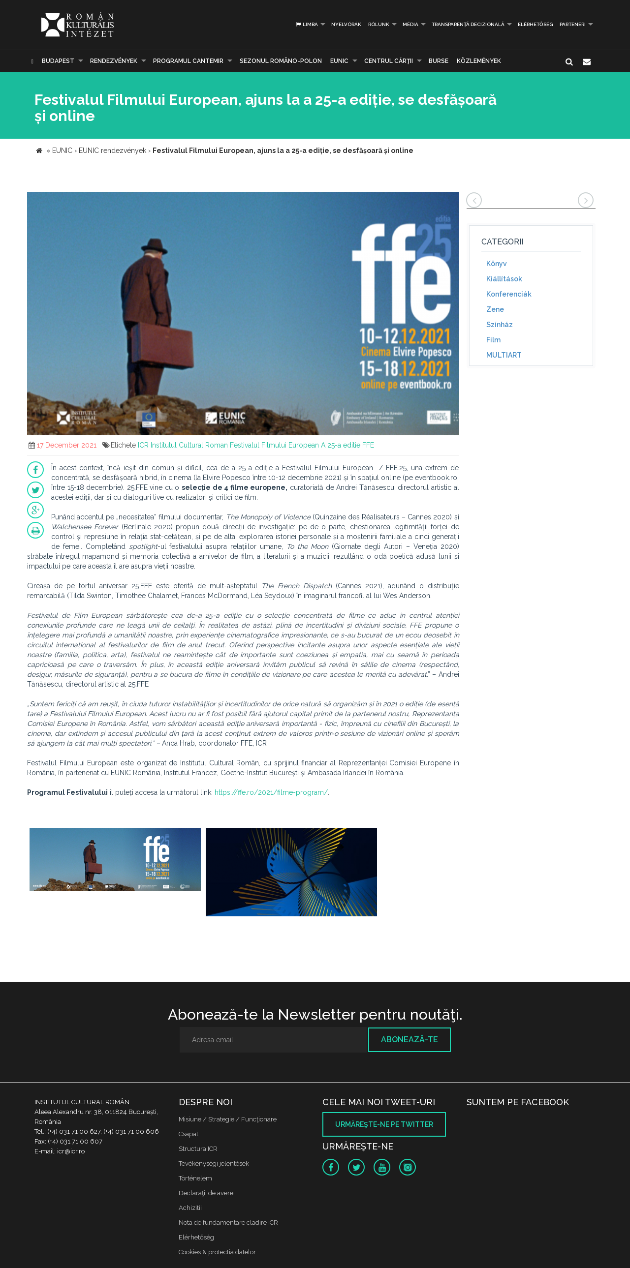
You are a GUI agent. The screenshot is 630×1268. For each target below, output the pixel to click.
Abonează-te (409, 1039)
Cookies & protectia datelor (217, 1252)
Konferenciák (509, 294)
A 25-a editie (340, 445)
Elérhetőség (535, 24)
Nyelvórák (346, 24)
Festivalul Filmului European (274, 445)
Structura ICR (198, 1148)
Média (410, 24)
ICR (143, 445)
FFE (368, 445)
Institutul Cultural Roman (189, 445)
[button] (450, 201)
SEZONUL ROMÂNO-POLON (281, 61)
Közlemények (479, 61)
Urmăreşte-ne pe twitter (384, 1124)
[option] (115, 865)
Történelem (195, 1178)
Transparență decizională (468, 24)
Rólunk (378, 24)
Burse (438, 61)
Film (493, 340)
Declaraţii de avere (206, 1193)
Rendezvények (113, 61)
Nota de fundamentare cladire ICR (228, 1222)
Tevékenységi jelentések (214, 1163)
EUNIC (339, 61)
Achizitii (190, 1207)
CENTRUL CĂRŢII (388, 61)
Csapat (188, 1134)
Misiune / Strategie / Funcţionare (228, 1119)
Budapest (58, 61)
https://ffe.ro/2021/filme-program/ (271, 792)
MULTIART (504, 355)
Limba (306, 24)
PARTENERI (573, 24)
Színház (499, 325)
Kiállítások (504, 279)
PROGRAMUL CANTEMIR (188, 61)
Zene (495, 309)
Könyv (496, 264)
